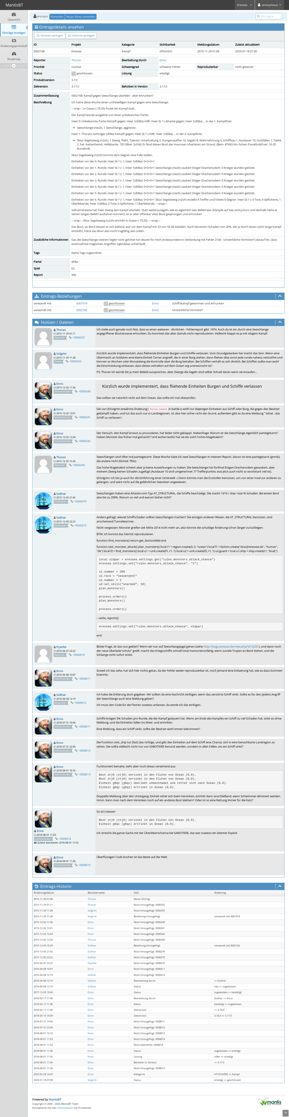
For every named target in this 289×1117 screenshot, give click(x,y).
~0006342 (84, 441)
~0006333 (75, 361)
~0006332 (78, 337)
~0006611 (84, 679)
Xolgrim (61, 354)
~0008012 (84, 750)
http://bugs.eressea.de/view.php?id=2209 (231, 646)
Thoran (76, 60)
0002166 (81, 310)
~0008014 (65, 839)
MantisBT (55, 1099)
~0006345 (78, 465)
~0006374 (80, 501)
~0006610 (78, 655)
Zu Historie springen (81, 35)
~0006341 (84, 417)
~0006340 (84, 391)
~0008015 (84, 865)
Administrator (65, 1107)
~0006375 (80, 525)
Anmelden (57, 16)
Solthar (61, 494)
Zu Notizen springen (49, 35)
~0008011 (84, 726)
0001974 (81, 303)
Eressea (244, 5)
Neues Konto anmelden (80, 16)
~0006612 (80, 703)
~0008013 (84, 774)
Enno (163, 60)
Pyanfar (61, 647)
